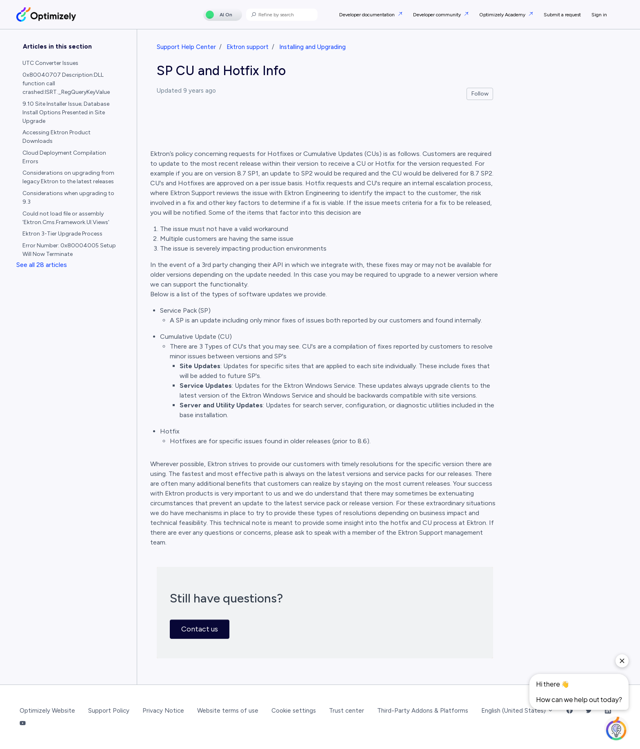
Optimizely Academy (503, 15)
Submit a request (562, 15)
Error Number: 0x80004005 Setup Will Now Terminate (69, 250)
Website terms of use (227, 710)
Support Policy (108, 710)
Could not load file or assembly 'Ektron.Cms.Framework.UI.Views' (65, 218)
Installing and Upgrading (312, 47)
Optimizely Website (47, 710)
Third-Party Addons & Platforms (422, 710)
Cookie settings (293, 710)
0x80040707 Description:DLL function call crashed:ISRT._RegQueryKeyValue (66, 83)
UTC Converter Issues (50, 63)
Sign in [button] (599, 15)
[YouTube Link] (22, 723)
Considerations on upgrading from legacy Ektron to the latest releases (68, 177)
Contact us (199, 629)
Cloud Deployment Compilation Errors (64, 157)
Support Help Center (186, 47)
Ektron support (248, 47)
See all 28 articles (41, 265)
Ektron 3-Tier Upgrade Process (62, 233)
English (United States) (517, 710)
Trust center (346, 710)
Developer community (437, 15)
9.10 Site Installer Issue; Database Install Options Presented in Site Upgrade (65, 112)
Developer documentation (367, 15)
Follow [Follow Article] (480, 93)
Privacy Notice (163, 710)
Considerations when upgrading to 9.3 (68, 197)
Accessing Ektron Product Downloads (56, 136)
